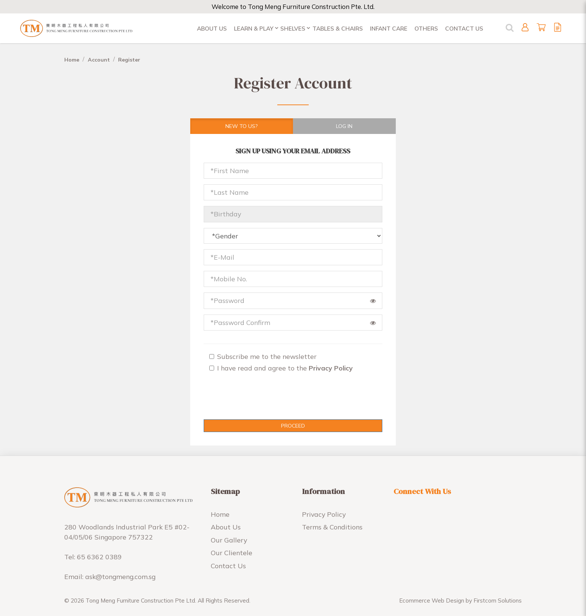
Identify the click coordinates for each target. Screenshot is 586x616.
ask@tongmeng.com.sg (120, 576)
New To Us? (241, 126)
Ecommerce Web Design (431, 600)
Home (71, 59)
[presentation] (249, 399)
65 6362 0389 (99, 557)
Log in (344, 126)
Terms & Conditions (332, 527)
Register (129, 59)
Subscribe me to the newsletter (263, 356)
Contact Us (228, 566)
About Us (226, 527)
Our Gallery (229, 540)
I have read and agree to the (281, 368)
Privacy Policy (324, 514)
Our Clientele (231, 552)
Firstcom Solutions (498, 600)
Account (99, 59)
